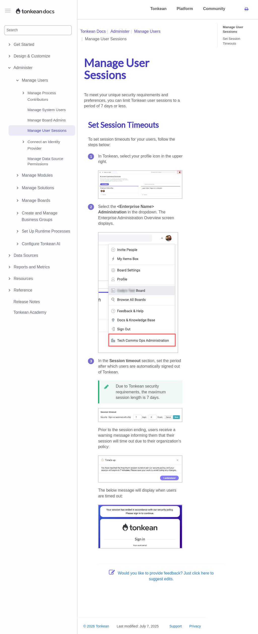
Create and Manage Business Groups (36, 216)
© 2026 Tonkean (96, 626)
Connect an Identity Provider (40, 144)
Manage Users (31, 80)
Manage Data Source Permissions (45, 161)
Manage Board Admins (46, 120)
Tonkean (158, 9)
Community (214, 9)
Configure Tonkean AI (37, 244)
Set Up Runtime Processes (42, 231)
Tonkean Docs (93, 31)
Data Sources (25, 255)
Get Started (23, 44)
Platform (185, 9)
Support (175, 626)
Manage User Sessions (47, 130)
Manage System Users (46, 110)
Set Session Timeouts (231, 41)
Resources (22, 278)
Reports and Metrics (31, 267)
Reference (22, 290)
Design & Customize (31, 56)
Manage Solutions (34, 188)
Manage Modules (34, 175)
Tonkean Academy (29, 312)
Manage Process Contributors (38, 96)
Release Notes (26, 302)
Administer (22, 68)
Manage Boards (32, 200)
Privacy (195, 626)
